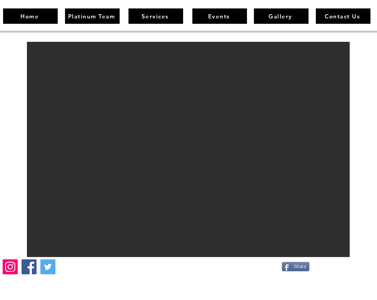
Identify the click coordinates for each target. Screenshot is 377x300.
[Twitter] (47, 266)
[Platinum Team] (92, 16)
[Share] (295, 266)
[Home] (30, 16)
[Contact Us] (343, 16)
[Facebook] (29, 266)
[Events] (219, 16)
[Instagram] (10, 266)
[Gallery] (281, 16)
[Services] (155, 16)
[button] (188, 149)
